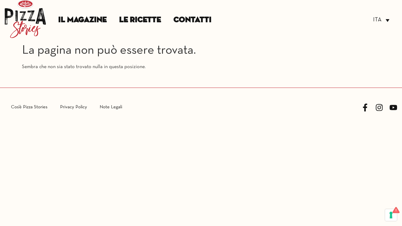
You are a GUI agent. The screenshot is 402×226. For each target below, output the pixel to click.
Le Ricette (140, 20)
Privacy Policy (73, 107)
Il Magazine (82, 20)
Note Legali (111, 107)
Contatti (192, 20)
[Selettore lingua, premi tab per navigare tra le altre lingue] (381, 20)
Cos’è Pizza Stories (29, 107)
